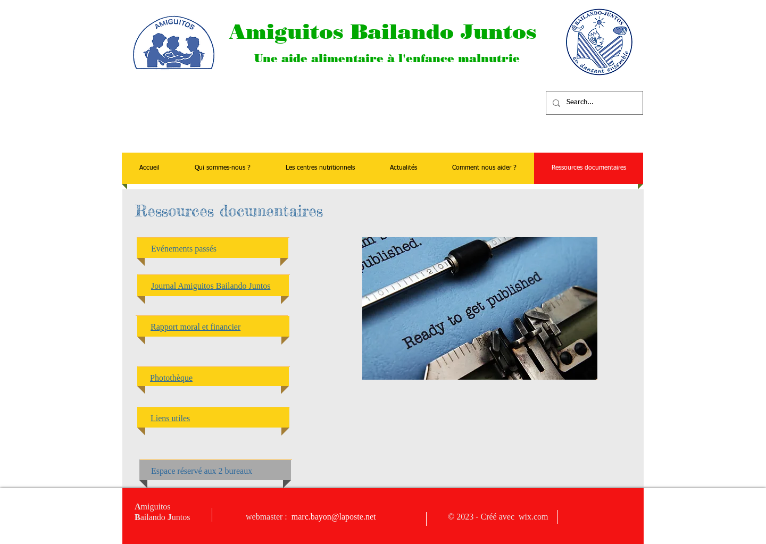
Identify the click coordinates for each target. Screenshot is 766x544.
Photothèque (171, 377)
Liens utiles (170, 418)
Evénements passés (184, 248)
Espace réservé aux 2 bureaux (201, 470)
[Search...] (593, 102)
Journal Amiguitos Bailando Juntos (210, 285)
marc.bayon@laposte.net (334, 516)
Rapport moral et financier (195, 326)
